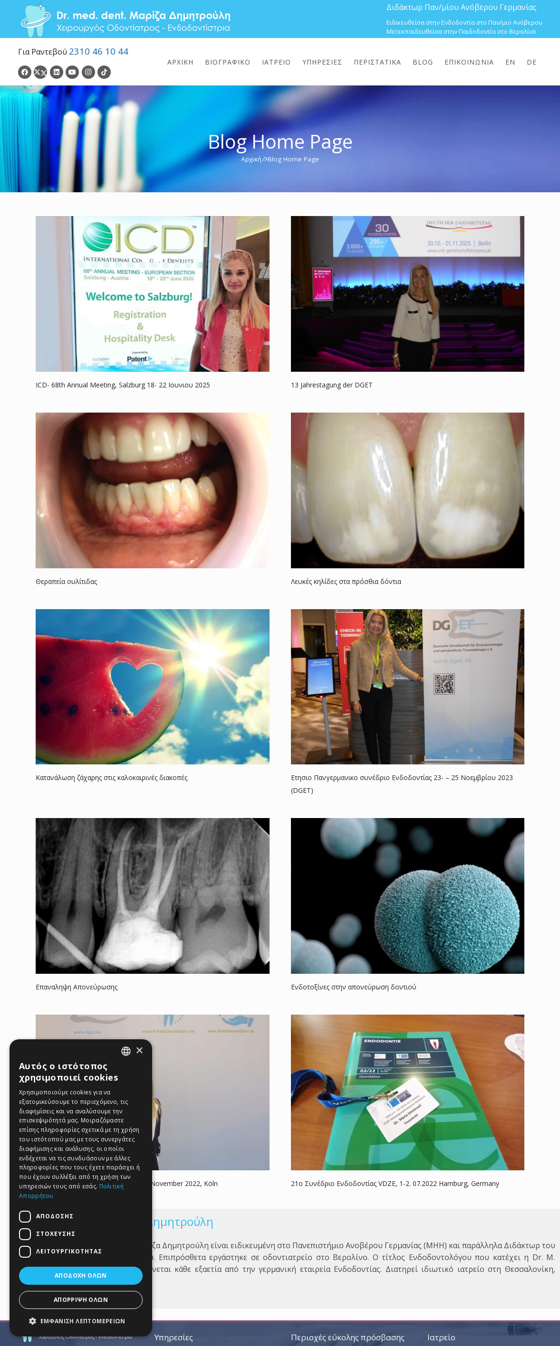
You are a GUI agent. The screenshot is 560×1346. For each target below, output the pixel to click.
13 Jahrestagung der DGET (332, 384)
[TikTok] (104, 72)
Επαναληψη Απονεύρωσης (76, 986)
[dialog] (81, 1188)
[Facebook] (24, 72)
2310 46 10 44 (98, 51)
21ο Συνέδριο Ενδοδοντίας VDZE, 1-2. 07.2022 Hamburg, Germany (395, 1183)
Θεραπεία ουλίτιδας (66, 581)
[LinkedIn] (56, 72)
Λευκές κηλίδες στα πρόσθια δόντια (346, 581)
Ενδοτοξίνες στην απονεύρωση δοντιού (353, 986)
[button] (81, 1321)
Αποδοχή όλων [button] (81, 1275)
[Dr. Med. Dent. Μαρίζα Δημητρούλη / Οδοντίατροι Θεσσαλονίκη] (125, 19)
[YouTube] (72, 72)
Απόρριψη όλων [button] (81, 1300)
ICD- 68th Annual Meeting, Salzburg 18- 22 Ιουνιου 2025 (123, 384)
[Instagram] (88, 72)
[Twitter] (40, 72)
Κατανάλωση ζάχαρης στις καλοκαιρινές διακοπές (111, 777)
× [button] (139, 1050)
